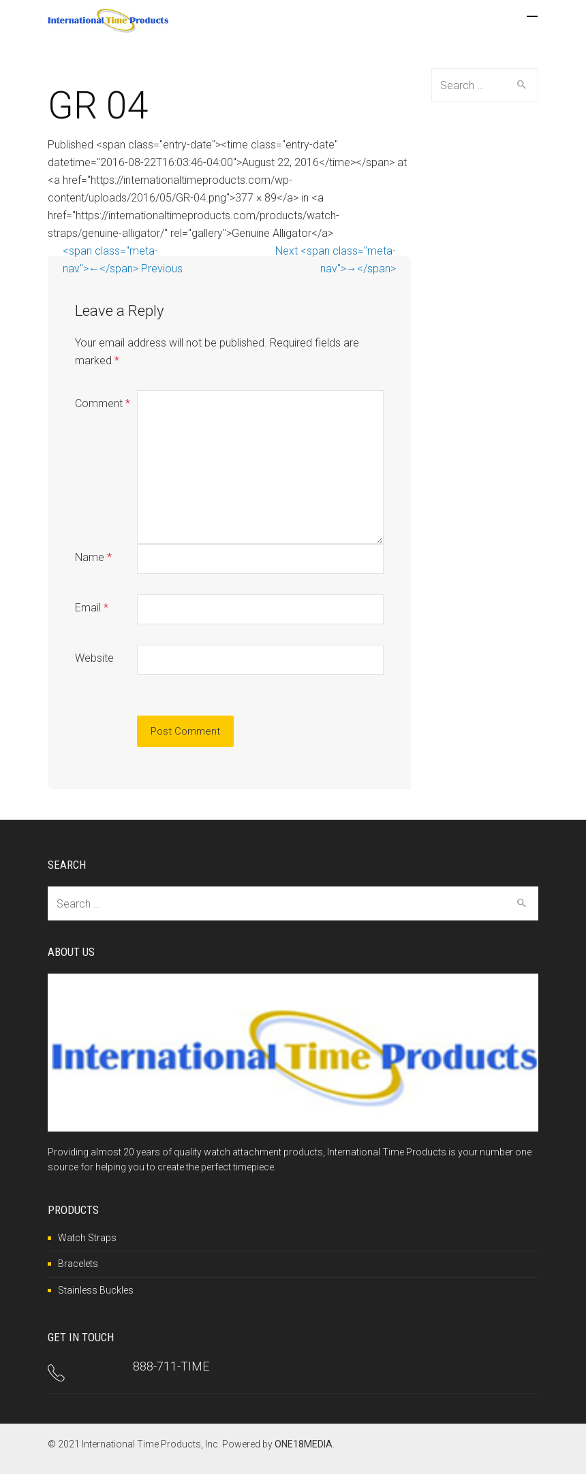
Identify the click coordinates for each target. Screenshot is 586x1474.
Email (91, 607)
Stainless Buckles (96, 1290)
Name (93, 557)
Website (94, 658)
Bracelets (78, 1263)
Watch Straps (87, 1237)
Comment (102, 403)
